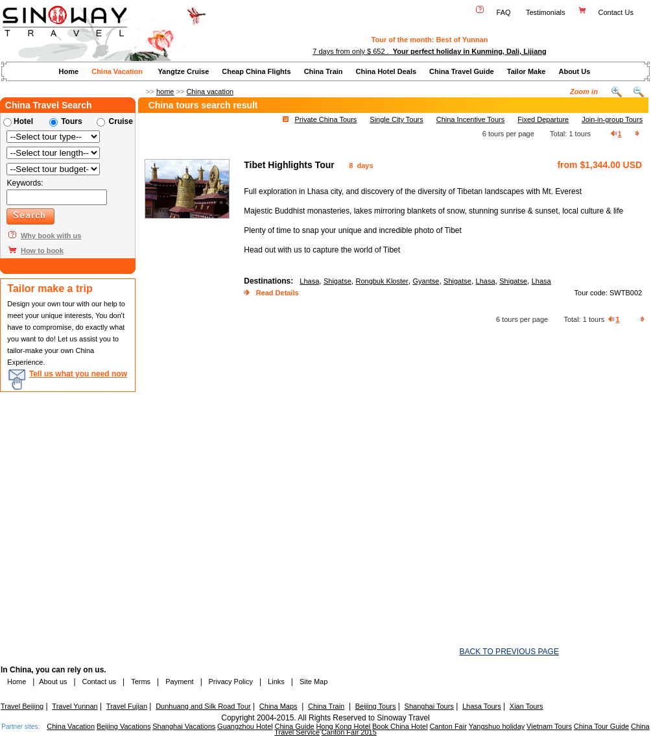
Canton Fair (447, 726)
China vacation (209, 91)
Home (69, 71)
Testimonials (545, 12)
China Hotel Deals (386, 71)
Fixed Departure (543, 119)
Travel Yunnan (74, 706)
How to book (42, 250)
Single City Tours (396, 119)
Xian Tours (526, 706)
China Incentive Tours (470, 119)
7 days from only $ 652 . (429, 51)
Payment (179, 681)
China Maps (278, 706)
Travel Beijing (22, 706)
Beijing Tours (375, 706)
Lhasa (309, 281)
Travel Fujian (126, 706)
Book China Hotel (400, 726)
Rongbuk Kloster (381, 281)
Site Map (313, 681)
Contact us (98, 681)
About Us (574, 71)
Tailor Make (526, 71)
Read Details (277, 293)
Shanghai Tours (429, 706)
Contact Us (616, 12)
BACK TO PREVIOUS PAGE (509, 651)
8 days (360, 165)
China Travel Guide (461, 71)
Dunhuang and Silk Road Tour (203, 706)
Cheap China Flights (256, 71)
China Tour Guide (601, 726)
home (165, 91)
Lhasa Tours (481, 706)
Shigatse (337, 281)
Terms (140, 681)
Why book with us (51, 235)
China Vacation (117, 71)
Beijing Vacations (124, 726)
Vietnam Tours (549, 726)
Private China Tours (326, 119)
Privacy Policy (229, 681)
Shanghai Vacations (183, 726)
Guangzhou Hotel (245, 726)
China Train (323, 71)
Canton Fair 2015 (349, 732)
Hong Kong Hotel (343, 726)
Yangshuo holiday (497, 726)
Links (276, 681)
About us (53, 681)
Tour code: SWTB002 (608, 293)
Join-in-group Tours (612, 119)
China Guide (294, 726)
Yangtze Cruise (183, 71)
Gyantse (425, 281)
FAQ (504, 12)
